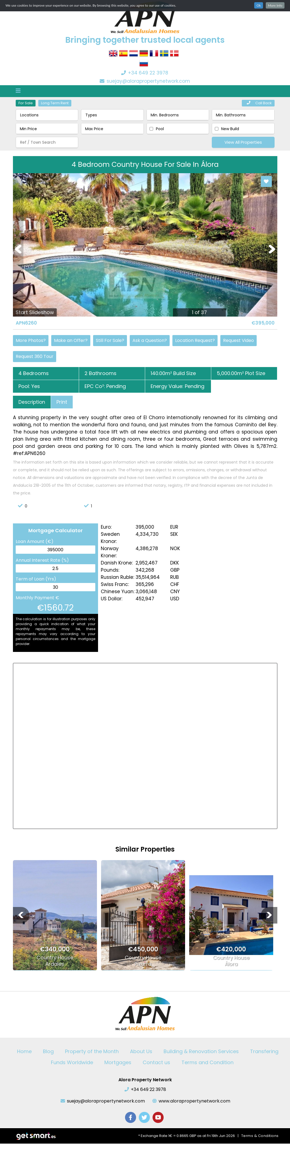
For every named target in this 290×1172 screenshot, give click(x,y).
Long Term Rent (55, 103)
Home (24, 1051)
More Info (275, 5)
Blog (48, 1051)
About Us (141, 1051)
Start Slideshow (35, 312)
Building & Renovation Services (201, 1051)
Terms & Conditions (260, 1135)
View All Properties (243, 142)
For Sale (25, 103)
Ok (258, 5)
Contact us (156, 1062)
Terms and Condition (207, 1062)
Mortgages (117, 1062)
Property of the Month (92, 1051)
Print (61, 401)
